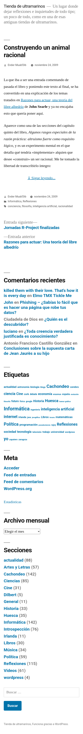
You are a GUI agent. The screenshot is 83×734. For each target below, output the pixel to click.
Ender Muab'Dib (17, 65)
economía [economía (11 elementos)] (45, 394)
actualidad (13, 560)
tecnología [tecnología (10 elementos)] (24, 431)
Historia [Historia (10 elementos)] (38, 401)
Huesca (11, 615)
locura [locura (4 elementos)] (52, 417)
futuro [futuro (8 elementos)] (15, 401)
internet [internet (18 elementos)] (10, 416)
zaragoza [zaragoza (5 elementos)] (23, 439)
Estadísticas (12, 502)
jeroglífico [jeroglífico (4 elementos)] (36, 417)
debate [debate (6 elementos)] (33, 394)
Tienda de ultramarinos (24, 6)
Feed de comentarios (23, 481)
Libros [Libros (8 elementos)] (45, 417)
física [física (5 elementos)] (22, 401)
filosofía (27, 206)
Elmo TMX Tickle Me (52, 295)
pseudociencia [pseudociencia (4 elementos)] (44, 425)
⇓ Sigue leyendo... (41, 178)
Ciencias (12, 580)
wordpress (13, 677)
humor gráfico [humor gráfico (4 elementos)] (65, 401)
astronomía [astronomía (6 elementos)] (23, 387)
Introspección (17, 629)
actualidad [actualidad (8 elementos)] (10, 387)
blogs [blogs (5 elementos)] (43, 387)
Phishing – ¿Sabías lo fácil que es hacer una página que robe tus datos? (41, 307)
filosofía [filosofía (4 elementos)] (7, 401)
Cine (8, 587)
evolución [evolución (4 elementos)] (75, 394)
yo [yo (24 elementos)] (6, 438)
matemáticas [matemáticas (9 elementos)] (64, 417)
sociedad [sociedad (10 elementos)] (10, 431)
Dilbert (10, 594)
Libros (9, 642)
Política (11, 656)
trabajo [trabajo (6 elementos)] (46, 432)
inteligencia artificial (45, 206)
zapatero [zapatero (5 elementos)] (13, 439)
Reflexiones (30, 201)
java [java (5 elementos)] (29, 417)
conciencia (14, 206)
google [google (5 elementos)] (29, 401)
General (11, 601)
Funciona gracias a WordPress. (50, 724)
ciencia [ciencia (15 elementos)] (9, 394)
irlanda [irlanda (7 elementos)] (22, 417)
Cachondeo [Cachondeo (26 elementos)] (58, 386)
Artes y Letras (17, 567)
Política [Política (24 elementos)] (11, 424)
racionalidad (65, 206)
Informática (15, 201)
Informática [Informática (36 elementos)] (17, 409)
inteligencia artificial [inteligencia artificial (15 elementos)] (57, 409)
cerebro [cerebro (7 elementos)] (74, 387)
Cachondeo (14, 574)
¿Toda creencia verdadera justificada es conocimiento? (38, 334)
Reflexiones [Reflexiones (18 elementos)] (67, 424)
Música (10, 649)
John (8, 302)
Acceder (11, 467)
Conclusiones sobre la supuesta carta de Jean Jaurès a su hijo (39, 351)
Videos (10, 670)
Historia (11, 608)
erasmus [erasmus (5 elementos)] (57, 394)
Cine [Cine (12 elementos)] (19, 394)
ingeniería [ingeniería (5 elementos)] (35, 410)
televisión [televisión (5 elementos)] (37, 432)
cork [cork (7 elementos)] (26, 394)
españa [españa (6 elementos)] (66, 394)
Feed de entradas (20, 474)
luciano (10, 331)
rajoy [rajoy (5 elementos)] (53, 425)
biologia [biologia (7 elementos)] (35, 387)
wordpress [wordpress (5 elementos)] (70, 432)
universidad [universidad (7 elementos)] (57, 431)
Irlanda (10, 636)
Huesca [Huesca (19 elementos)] (51, 400)
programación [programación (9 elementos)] (29, 424)
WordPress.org (18, 488)
